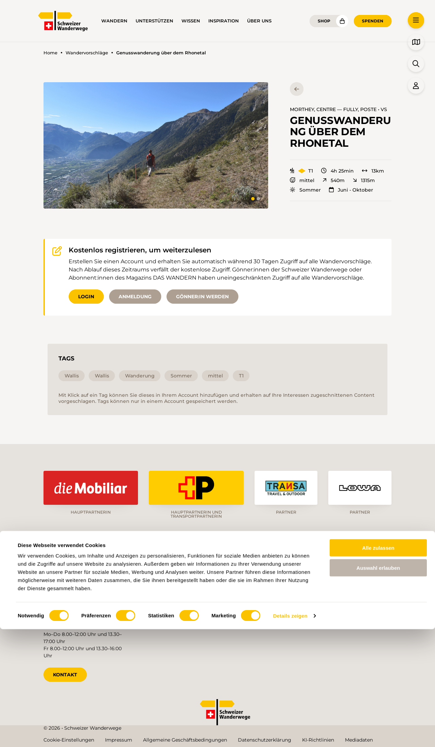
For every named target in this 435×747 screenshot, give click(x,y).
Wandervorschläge (87, 52)
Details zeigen (290, 733)
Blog (250, 617)
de (323, 570)
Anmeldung (135, 297)
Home (50, 52)
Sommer (305, 190)
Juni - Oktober (351, 190)
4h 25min (337, 171)
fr (346, 570)
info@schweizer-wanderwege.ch (82, 596)
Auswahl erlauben (378, 686)
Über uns (259, 20)
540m (334, 180)
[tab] (253, 198)
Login (86, 297)
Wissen (190, 20)
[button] (156, 145)
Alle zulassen (378, 666)
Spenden (372, 20)
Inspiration (223, 20)
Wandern (114, 20)
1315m (364, 180)
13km (373, 171)
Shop (324, 20)
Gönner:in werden (202, 297)
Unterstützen (154, 20)
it (368, 570)
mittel (302, 180)
